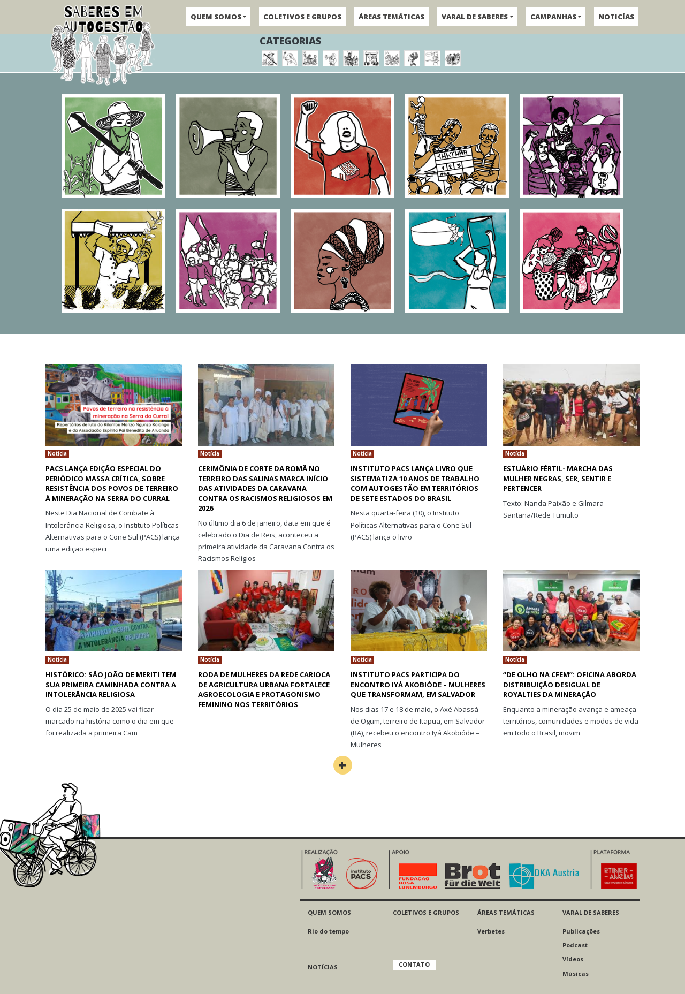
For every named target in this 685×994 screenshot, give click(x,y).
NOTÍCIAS (323, 967)
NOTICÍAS (616, 16)
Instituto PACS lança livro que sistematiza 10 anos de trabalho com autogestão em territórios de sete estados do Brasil (415, 483)
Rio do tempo (328, 931)
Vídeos (572, 959)
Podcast (575, 945)
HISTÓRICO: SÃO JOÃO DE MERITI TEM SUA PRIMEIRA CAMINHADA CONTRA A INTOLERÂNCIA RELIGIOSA (110, 684)
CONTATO (414, 964)
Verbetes (491, 931)
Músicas (575, 973)
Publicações (581, 931)
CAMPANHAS (553, 16)
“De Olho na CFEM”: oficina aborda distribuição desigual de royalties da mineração (569, 684)
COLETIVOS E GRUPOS (302, 16)
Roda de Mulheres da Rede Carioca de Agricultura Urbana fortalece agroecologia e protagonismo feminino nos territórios (264, 689)
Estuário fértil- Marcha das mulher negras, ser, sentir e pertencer (558, 478)
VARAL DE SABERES (475, 16)
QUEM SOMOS (216, 16)
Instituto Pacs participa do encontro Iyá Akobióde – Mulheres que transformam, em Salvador (418, 684)
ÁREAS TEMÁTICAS (391, 16)
